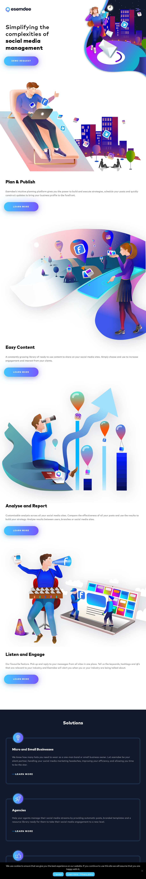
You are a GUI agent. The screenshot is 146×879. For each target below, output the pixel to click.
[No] (142, 870)
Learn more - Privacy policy (80, 874)
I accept (58, 874)
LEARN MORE (24, 774)
